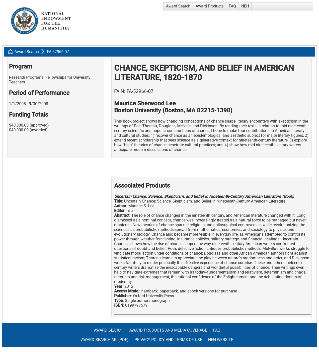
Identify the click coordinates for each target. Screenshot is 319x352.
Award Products (210, 6)
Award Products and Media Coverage (168, 330)
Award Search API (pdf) (105, 339)
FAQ (232, 6)
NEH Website (220, 339)
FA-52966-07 (58, 51)
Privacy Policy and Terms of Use (168, 339)
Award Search (178, 6)
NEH (245, 6)
